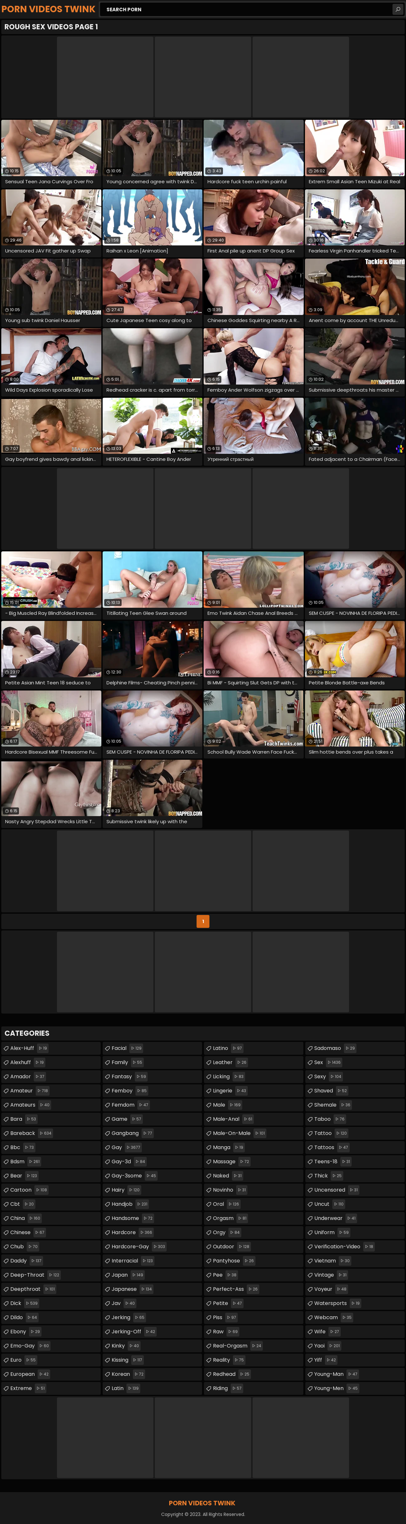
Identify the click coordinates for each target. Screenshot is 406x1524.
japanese (132, 1289)
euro (23, 1360)
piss (225, 1317)
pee (225, 1275)
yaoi (327, 1346)
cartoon (29, 1190)
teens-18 (333, 1162)
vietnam (332, 1261)
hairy (126, 1190)
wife (327, 1332)
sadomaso (335, 1048)
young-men (336, 1388)
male (227, 1105)
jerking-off (134, 1332)
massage (232, 1162)
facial (127, 1048)
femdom (131, 1105)
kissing (128, 1360)
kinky (126, 1346)
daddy (26, 1261)
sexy (328, 1076)
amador (28, 1076)
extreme (28, 1388)
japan (128, 1275)
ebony (26, 1332)
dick (24, 1303)
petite (228, 1303)
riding (228, 1388)
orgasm (230, 1218)
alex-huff (29, 1048)
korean (128, 1374)
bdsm (25, 1162)
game (127, 1119)
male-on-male (239, 1133)
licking (229, 1076)
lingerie (230, 1091)
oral (227, 1204)
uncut (329, 1204)
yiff (325, 1360)
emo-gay (30, 1346)
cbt (22, 1204)
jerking (129, 1317)
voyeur (331, 1289)
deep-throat (35, 1275)
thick (328, 1176)
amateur (30, 1091)
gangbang (133, 1133)
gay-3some (135, 1176)
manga (229, 1147)
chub (24, 1247)
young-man (336, 1374)
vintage (331, 1275)
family (128, 1062)
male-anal (233, 1119)
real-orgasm (238, 1346)
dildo (24, 1317)
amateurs (30, 1105)
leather (230, 1062)
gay (127, 1147)
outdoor (232, 1247)
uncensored (336, 1190)
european (30, 1374)
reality (229, 1360)
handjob (130, 1204)
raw (226, 1332)
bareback (31, 1133)
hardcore (133, 1232)
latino (228, 1048)
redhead (232, 1374)
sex (328, 1062)
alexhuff (27, 1062)
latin (126, 1388)
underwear (335, 1218)
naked (228, 1176)
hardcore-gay (139, 1247)
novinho (230, 1190)
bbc (22, 1147)
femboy (130, 1091)
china (26, 1218)
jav (124, 1303)
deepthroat (33, 1289)
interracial (133, 1261)
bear (24, 1176)
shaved (331, 1091)
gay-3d (129, 1162)
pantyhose (234, 1261)
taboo (330, 1119)
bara (24, 1119)
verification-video (344, 1247)
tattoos (332, 1147)
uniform (332, 1232)
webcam (333, 1317)
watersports (337, 1303)
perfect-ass (236, 1289)
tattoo (331, 1133)
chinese (28, 1232)
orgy (227, 1232)
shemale (333, 1105)
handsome (133, 1218)
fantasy (130, 1076)
